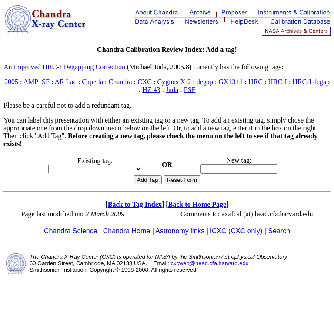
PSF (190, 89)
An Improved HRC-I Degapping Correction (64, 67)
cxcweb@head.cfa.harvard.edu (209, 263)
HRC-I (277, 81)
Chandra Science (70, 231)
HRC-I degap (311, 81)
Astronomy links (179, 231)
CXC (144, 81)
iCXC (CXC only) (236, 231)
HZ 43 (151, 89)
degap (205, 81)
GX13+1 (230, 81)
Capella (92, 81)
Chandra (120, 81)
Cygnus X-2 (174, 81)
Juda (172, 89)
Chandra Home (126, 231)
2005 (11, 81)
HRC (255, 81)
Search (279, 231)
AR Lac (65, 81)
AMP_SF (36, 81)
